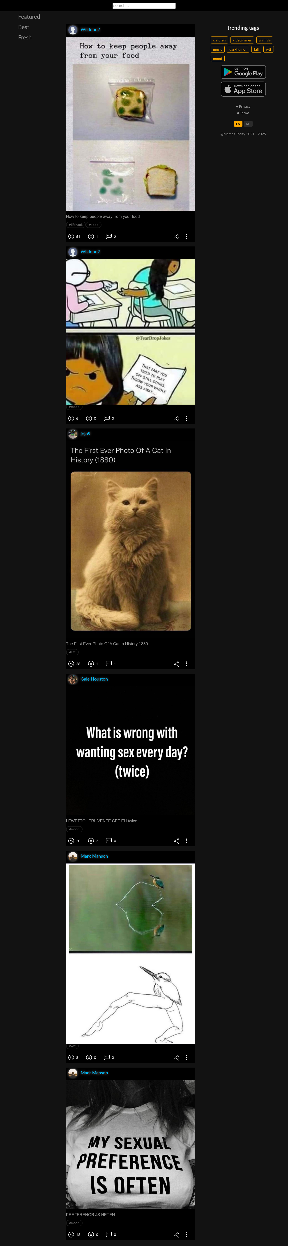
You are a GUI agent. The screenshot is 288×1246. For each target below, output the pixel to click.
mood (217, 58)
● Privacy (243, 106)
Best (23, 26)
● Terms (243, 113)
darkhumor (238, 49)
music (217, 49)
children (219, 40)
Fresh (25, 37)
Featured (29, 16)
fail (256, 49)
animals (265, 40)
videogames (242, 40)
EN (238, 124)
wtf (268, 49)
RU (248, 124)
